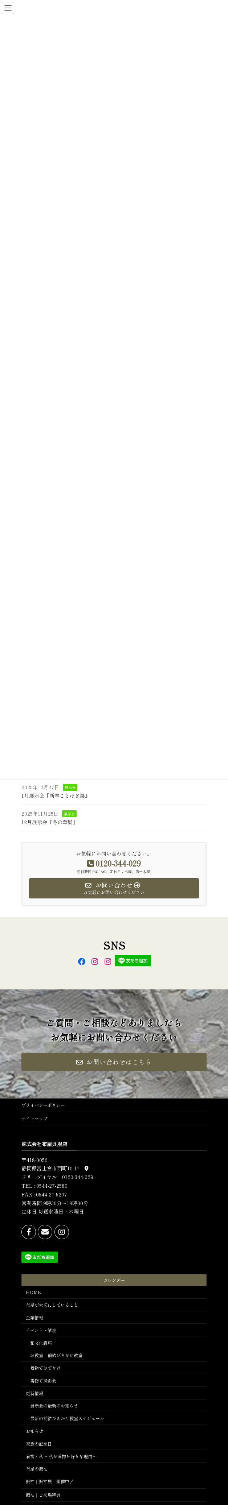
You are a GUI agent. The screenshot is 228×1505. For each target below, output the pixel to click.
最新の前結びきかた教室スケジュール (67, 1418)
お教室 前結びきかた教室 (56, 1355)
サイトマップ (34, 1118)
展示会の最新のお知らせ (54, 1405)
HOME (33, 1292)
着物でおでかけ (45, 1368)
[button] (114, 1062)
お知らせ (34, 1431)
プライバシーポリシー (43, 1105)
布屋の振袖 (37, 1468)
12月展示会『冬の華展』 (49, 822)
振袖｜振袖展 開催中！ (50, 1481)
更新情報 (34, 1393)
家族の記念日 (39, 1443)
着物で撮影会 (43, 1380)
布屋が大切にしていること (52, 1305)
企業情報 (34, 1317)
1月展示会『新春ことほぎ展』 (55, 795)
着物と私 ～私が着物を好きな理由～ (61, 1456)
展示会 (70, 787)
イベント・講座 (41, 1330)
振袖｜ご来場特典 (43, 1494)
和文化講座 (41, 1342)
